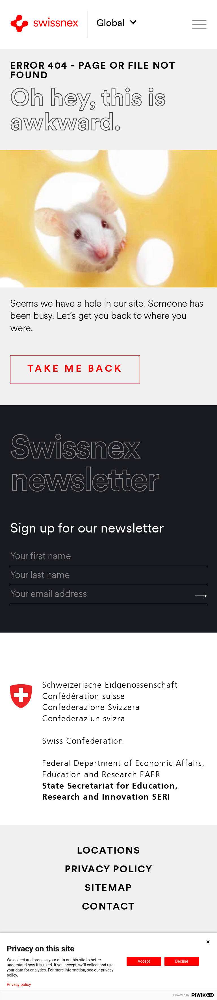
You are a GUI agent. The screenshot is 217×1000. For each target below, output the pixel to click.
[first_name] (108, 556)
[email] (108, 594)
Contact (108, 907)
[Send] (201, 595)
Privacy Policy (109, 870)
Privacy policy (19, 984)
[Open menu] (199, 24)
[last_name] (108, 575)
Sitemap (108, 888)
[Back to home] (44, 24)
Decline (181, 961)
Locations (108, 851)
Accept (144, 961)
